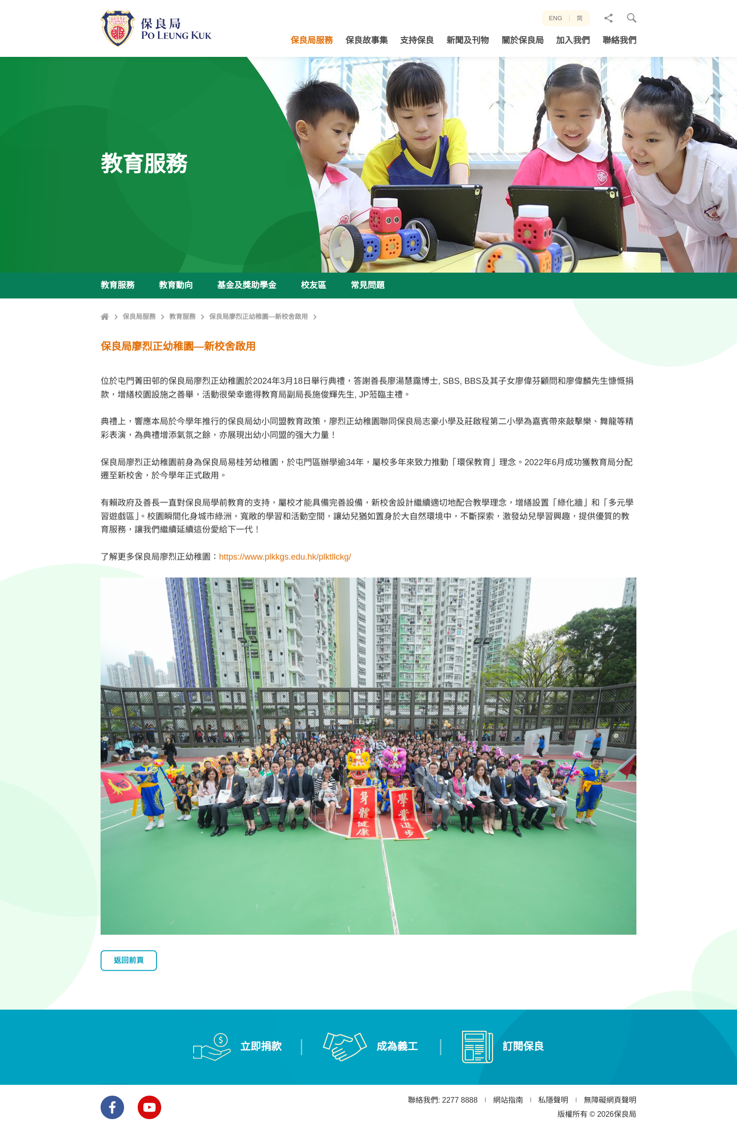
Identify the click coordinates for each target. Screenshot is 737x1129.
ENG (555, 18)
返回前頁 (132, 1004)
